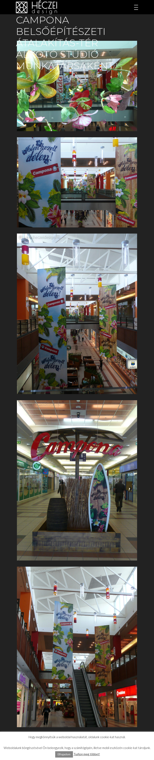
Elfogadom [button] (64, 754)
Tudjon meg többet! (87, 754)
